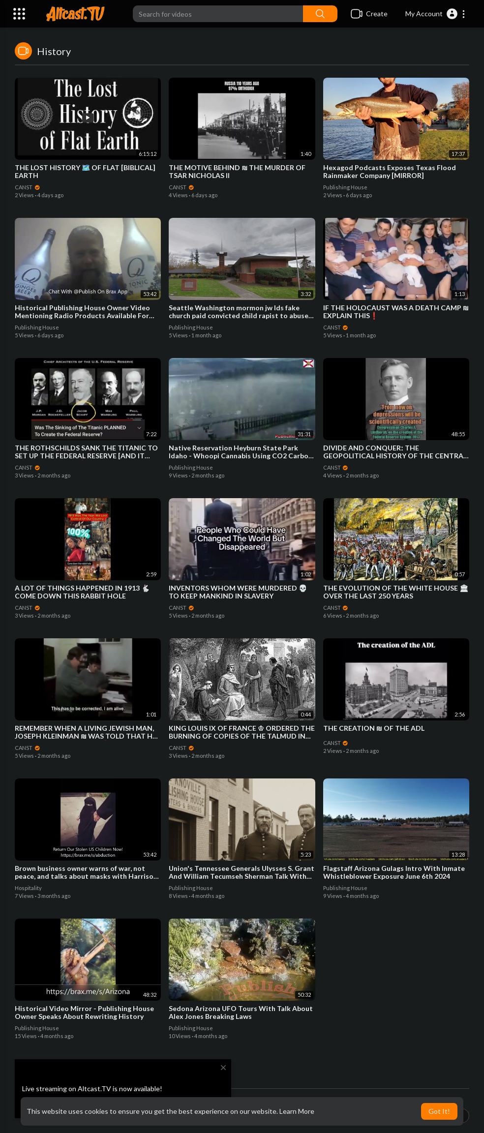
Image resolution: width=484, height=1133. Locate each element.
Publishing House (345, 187)
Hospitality (28, 888)
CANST (27, 187)
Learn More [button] (296, 1111)
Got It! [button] (439, 1111)
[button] (435, 13)
